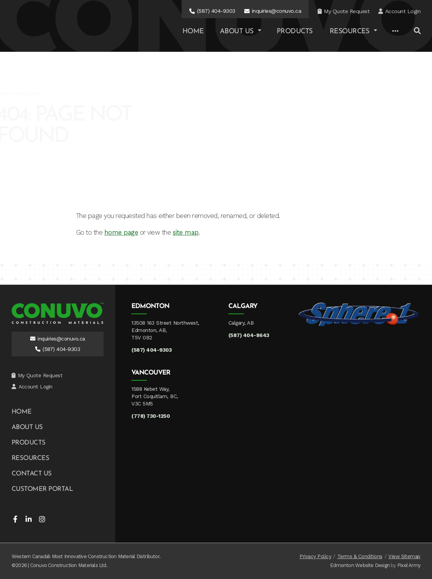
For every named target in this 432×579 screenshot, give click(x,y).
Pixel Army (408, 565)
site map (186, 232)
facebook (15, 519)
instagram (42, 519)
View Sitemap (404, 556)
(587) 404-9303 (216, 11)
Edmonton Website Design (359, 565)
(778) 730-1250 (150, 416)
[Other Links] (395, 31)
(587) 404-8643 (248, 335)
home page (121, 232)
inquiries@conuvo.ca (276, 11)
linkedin (28, 519)
